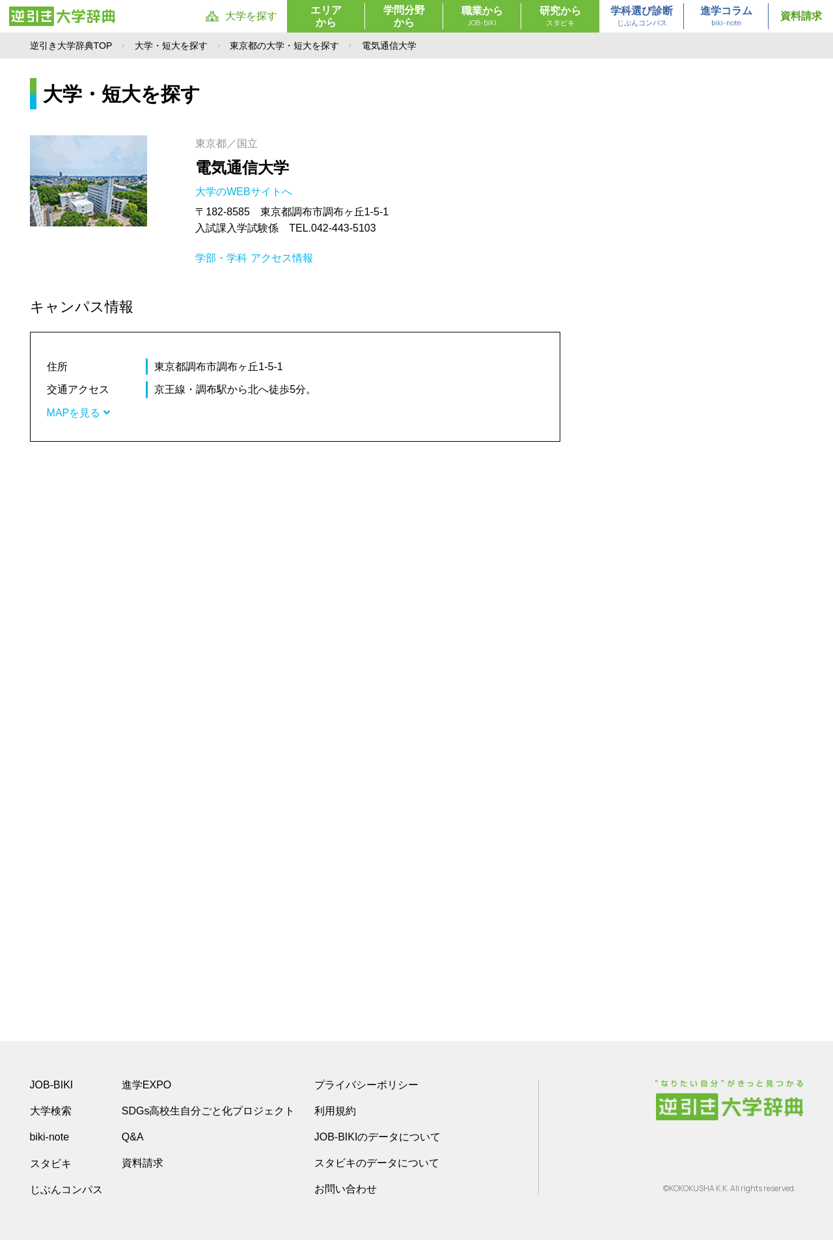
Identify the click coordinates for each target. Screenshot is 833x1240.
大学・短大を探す (171, 45)
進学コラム (726, 17)
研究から (560, 17)
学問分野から (404, 16)
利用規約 (335, 1110)
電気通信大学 (242, 167)
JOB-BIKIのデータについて (377, 1136)
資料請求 (801, 15)
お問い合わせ (345, 1188)
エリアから (326, 16)
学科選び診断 (641, 17)
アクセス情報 (282, 257)
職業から (482, 17)
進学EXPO (146, 1084)
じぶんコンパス (66, 1189)
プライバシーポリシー (366, 1084)
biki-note (49, 1136)
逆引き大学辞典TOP (71, 45)
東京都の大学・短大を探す (284, 45)
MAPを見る (78, 412)
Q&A (133, 1136)
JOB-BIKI (52, 1084)
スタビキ (51, 1163)
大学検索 (51, 1110)
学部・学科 (221, 257)
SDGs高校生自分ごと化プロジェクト (208, 1110)
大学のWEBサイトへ (245, 191)
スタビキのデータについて (376, 1162)
